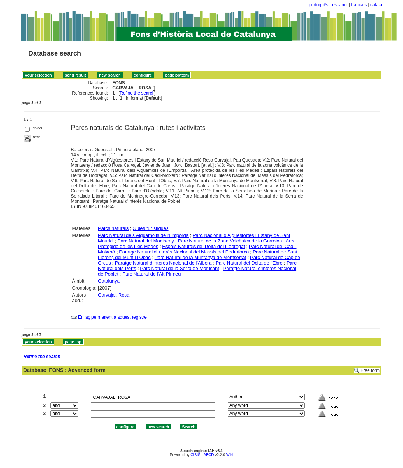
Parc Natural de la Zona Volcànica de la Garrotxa (230, 241)
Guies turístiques (151, 228)
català (376, 4)
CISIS (195, 455)
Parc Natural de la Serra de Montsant (179, 268)
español (339, 4)
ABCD (208, 455)
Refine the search (137, 93)
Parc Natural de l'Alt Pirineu (151, 274)
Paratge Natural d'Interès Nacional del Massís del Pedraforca (184, 252)
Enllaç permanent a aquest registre (112, 317)
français (359, 4)
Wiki (229, 455)
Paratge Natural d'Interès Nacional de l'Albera (163, 263)
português (318, 4)
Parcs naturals (113, 228)
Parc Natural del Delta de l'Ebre (249, 263)
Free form (370, 370)
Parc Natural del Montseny (146, 241)
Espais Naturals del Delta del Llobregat (203, 246)
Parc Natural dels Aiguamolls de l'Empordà (143, 235)
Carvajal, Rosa (113, 295)
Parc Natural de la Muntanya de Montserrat (200, 257)
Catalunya (109, 281)
